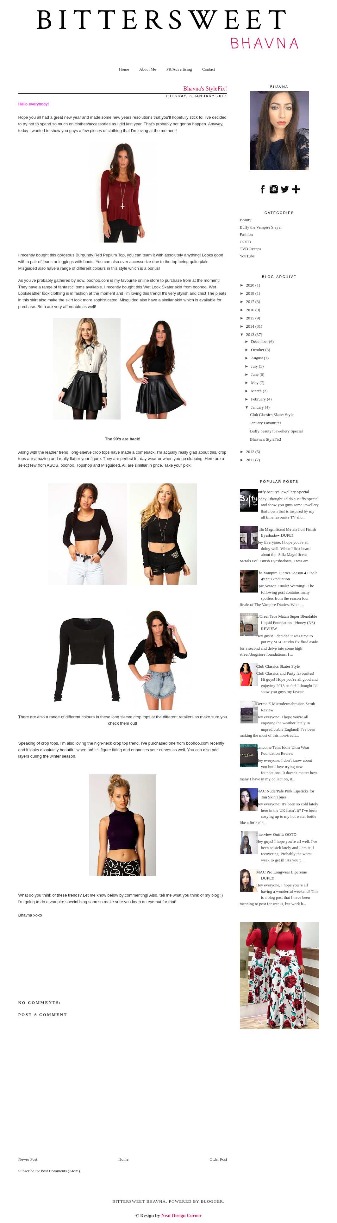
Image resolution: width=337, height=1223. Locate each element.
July (255, 366)
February (259, 399)
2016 (250, 309)
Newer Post (27, 1159)
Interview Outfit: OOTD (276, 834)
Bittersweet (164, 20)
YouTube (247, 256)
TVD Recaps (250, 248)
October (258, 349)
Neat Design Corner (181, 1215)
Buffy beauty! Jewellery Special (276, 431)
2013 (250, 334)
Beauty (246, 219)
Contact (208, 69)
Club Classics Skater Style (272, 414)
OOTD (245, 241)
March (257, 390)
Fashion (246, 234)
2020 (250, 285)
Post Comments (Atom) (60, 1171)
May (255, 382)
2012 (250, 451)
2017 (250, 301)
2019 (250, 293)
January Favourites (265, 422)
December (260, 341)
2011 (250, 459)
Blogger (212, 1201)
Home (124, 69)
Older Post (218, 1159)
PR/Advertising (179, 69)
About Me (147, 69)
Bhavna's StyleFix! (265, 439)
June (255, 374)
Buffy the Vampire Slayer (261, 227)
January (258, 407)
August (257, 358)
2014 (250, 326)
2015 (250, 318)
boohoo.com (97, 280)
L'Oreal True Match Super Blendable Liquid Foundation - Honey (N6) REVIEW (286, 622)
